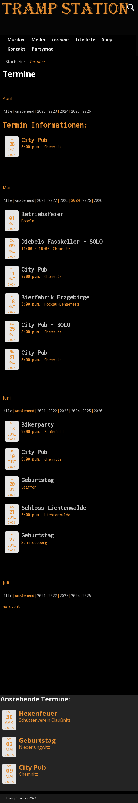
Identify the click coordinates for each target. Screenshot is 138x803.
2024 (64, 111)
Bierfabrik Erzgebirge (55, 297)
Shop (107, 39)
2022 (41, 111)
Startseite (15, 62)
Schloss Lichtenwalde (53, 507)
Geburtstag (37, 479)
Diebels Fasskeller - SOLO (61, 241)
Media (38, 39)
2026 (86, 111)
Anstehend (24, 111)
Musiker (16, 39)
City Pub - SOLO (45, 324)
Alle (8, 111)
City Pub (34, 269)
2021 (41, 200)
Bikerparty (37, 424)
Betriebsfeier (42, 214)
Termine (60, 39)
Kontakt (16, 49)
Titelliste (85, 39)
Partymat (42, 49)
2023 (52, 111)
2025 (75, 111)
